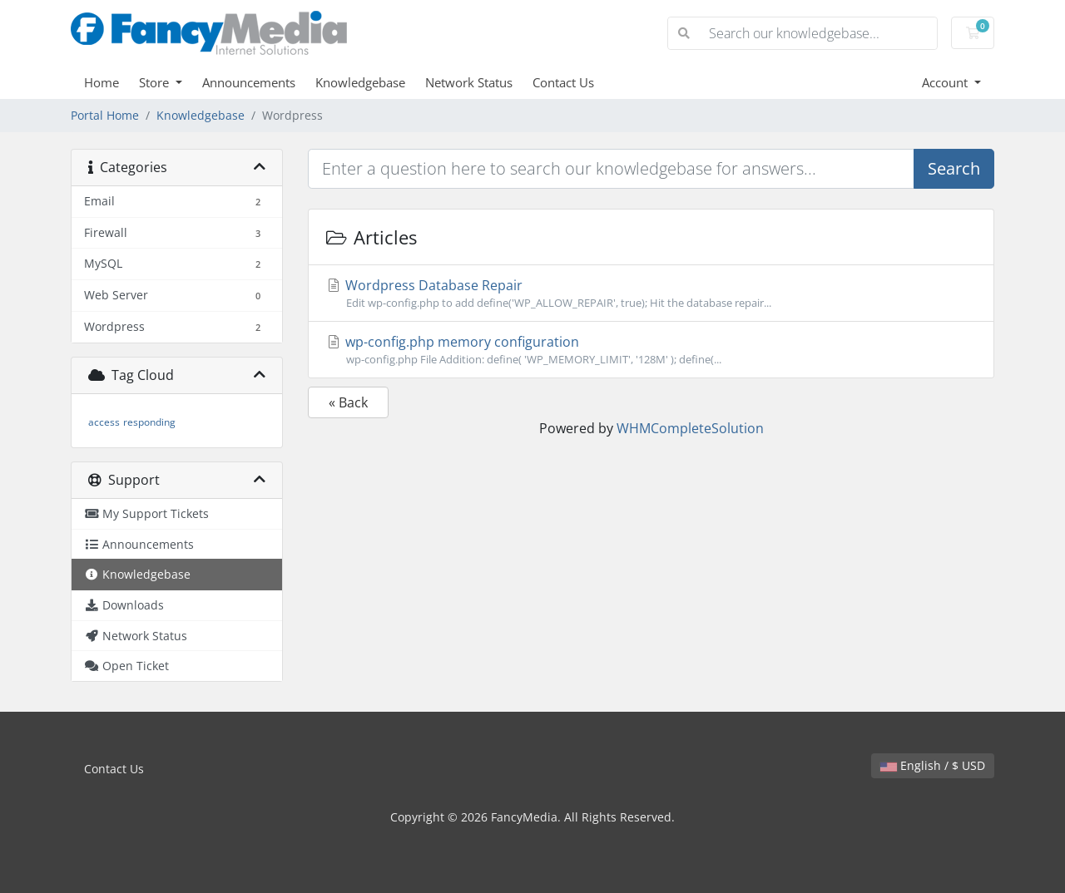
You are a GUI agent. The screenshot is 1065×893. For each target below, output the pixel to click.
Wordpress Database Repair (651, 293)
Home (101, 82)
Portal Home (105, 115)
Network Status (469, 82)
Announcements (248, 82)
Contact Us (563, 82)
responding (149, 422)
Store (155, 82)
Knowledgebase (360, 82)
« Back (348, 402)
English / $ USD (932, 765)
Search (954, 168)
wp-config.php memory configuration (651, 350)
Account (946, 82)
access (104, 422)
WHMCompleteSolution (690, 428)
